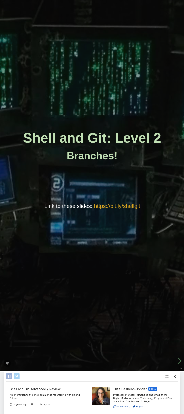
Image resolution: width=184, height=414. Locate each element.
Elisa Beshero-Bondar (130, 389)
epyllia (138, 406)
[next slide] (179, 361)
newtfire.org (121, 406)
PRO (151, 389)
